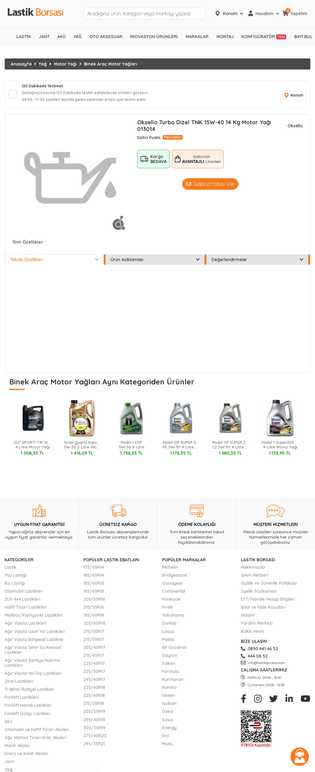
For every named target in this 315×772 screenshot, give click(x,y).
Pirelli (167, 611)
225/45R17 (94, 667)
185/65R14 (93, 579)
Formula (170, 675)
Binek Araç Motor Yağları (110, 64)
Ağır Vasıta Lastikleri (25, 627)
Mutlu (167, 747)
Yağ (43, 64)
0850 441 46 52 (259, 652)
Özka (167, 715)
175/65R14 (93, 571)
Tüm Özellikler (27, 245)
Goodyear (172, 587)
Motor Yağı (65, 64)
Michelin (170, 571)
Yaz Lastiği (15, 579)
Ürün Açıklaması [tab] (155, 263)
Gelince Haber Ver (210, 187)
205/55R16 (94, 603)
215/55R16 (93, 611)
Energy (169, 731)
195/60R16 (93, 619)
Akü (8, 725)
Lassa (168, 635)
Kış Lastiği (15, 587)
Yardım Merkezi (257, 627)
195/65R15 (93, 595)
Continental (173, 595)
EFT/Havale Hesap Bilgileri (268, 603)
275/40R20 (94, 739)
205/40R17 (94, 651)
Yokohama (173, 619)
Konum (292, 97)
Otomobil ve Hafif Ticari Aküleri (37, 733)
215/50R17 (93, 635)
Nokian (169, 707)
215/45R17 (93, 659)
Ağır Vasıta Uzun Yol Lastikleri (35, 635)
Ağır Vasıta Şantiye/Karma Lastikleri (32, 666)
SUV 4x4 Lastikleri (22, 603)
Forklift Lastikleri (21, 701)
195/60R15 (93, 587)
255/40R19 (94, 723)
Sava (167, 723)
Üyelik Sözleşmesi (259, 595)
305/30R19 (94, 731)
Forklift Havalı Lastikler (28, 709)
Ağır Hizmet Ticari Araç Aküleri (35, 741)
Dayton (169, 659)
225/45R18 (94, 699)
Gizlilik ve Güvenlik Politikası (269, 587)
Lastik (11, 571)
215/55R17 (93, 643)
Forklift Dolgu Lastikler (28, 717)
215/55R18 (93, 707)
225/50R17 (94, 675)
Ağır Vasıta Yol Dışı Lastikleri (33, 677)
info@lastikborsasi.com (263, 666)
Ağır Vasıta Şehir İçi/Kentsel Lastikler (33, 653)
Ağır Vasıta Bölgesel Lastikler (34, 643)
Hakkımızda (253, 571)
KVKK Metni (252, 635)
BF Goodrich (174, 651)
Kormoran (172, 683)
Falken (168, 667)
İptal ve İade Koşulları (263, 611)
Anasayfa (21, 64)
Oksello (295, 129)
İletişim (248, 619)
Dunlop (169, 627)
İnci (165, 739)
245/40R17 (94, 683)
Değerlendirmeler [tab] (257, 263)
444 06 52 (254, 660)
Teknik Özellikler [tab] (54, 263)
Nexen (168, 699)
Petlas (168, 643)
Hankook (171, 603)
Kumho (169, 691)
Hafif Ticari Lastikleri (26, 611)
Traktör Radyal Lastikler (29, 693)
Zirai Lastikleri (19, 685)
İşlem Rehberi (255, 579)
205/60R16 (94, 627)
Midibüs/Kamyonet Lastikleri (34, 619)
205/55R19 (94, 715)
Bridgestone (174, 579)
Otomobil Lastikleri (24, 595)
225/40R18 (94, 691)
